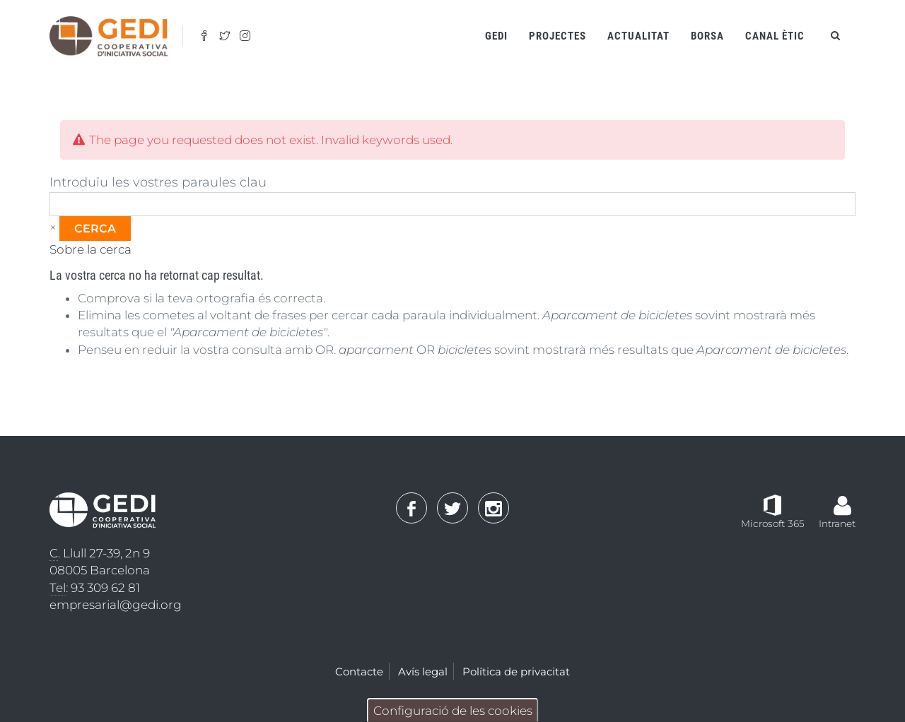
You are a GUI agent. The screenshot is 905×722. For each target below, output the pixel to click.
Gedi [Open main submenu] (496, 36)
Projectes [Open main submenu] (557, 36)
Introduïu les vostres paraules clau (158, 182)
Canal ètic (775, 36)
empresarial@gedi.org (115, 605)
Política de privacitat (516, 671)
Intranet (837, 523)
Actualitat (638, 36)
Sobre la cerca (90, 249)
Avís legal (423, 671)
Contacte (359, 671)
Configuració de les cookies (452, 711)
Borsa (707, 36)
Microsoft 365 (773, 523)
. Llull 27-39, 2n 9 (99, 553)
